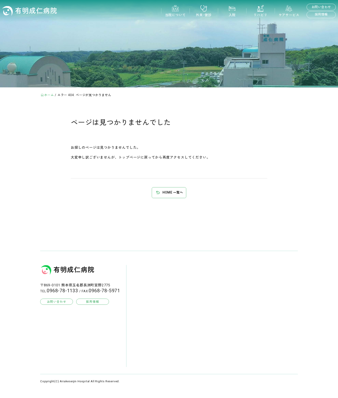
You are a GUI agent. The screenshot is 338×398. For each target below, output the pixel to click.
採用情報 (321, 14)
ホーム (49, 95)
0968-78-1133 (62, 290)
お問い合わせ (321, 7)
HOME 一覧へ (172, 192)
